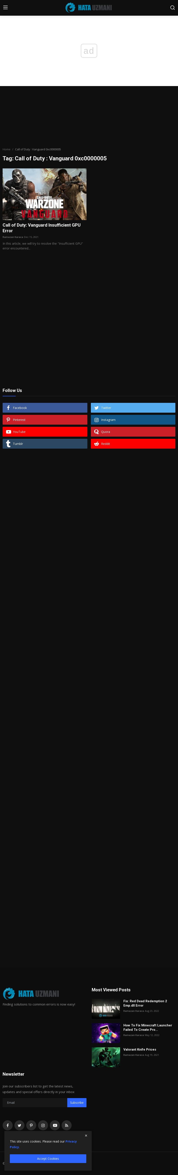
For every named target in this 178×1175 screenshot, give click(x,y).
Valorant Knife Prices (139, 1049)
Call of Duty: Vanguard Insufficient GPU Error (42, 227)
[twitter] (19, 1125)
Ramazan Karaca (13, 237)
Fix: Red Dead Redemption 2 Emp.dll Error (145, 1003)
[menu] (5, 7)
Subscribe (77, 1102)
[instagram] (43, 1125)
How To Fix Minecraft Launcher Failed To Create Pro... (147, 1027)
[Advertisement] (89, 116)
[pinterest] (31, 1125)
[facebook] (8, 1125)
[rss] (67, 1125)
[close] (86, 1135)
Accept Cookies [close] (48, 1158)
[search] (172, 7)
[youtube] (55, 1125)
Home (6, 149)
